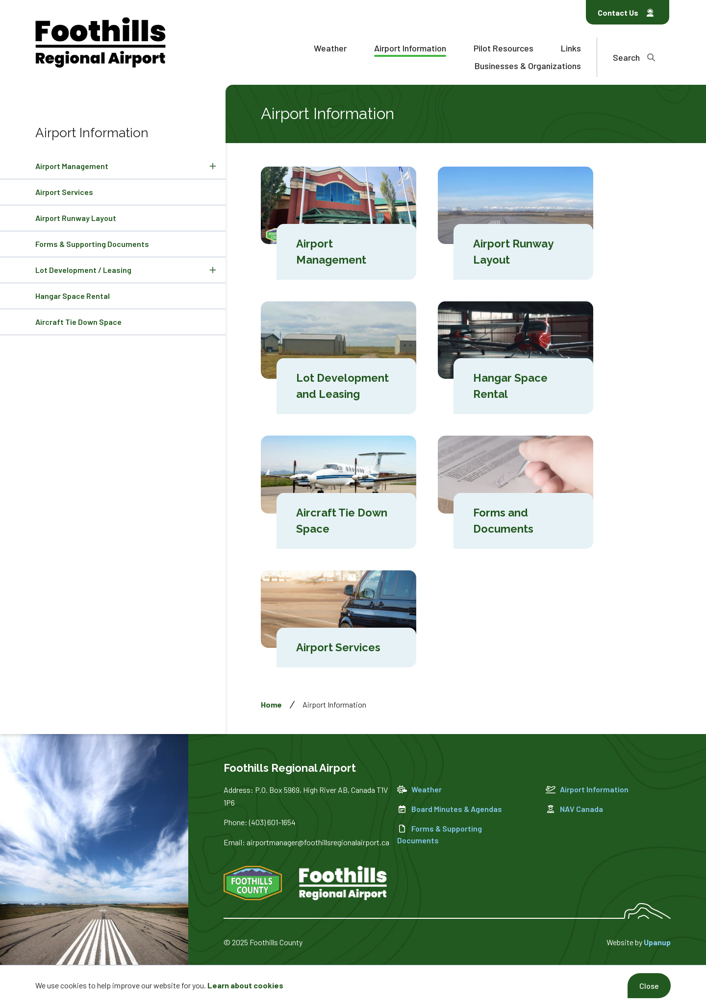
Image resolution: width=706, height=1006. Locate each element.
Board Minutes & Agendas (449, 808)
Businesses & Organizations (528, 65)
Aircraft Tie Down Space (78, 321)
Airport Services (64, 191)
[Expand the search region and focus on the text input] (634, 57)
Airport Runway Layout (75, 217)
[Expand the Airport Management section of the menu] (213, 166)
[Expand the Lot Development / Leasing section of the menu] (213, 270)
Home (271, 704)
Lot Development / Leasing (83, 269)
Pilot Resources (503, 48)
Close (649, 985)
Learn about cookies (245, 985)
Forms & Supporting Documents (92, 243)
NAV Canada (574, 808)
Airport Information (410, 48)
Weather (330, 48)
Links (571, 48)
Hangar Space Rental (72, 295)
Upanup (657, 942)
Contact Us (626, 12)
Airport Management (71, 166)
